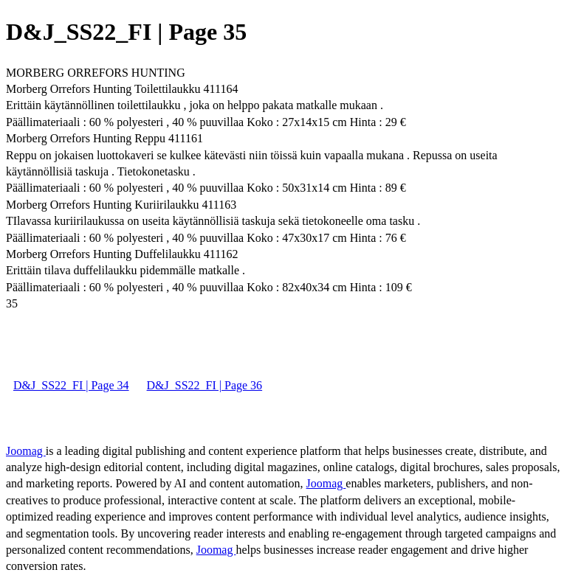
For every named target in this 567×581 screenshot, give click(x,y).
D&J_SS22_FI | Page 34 (71, 385)
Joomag (26, 451)
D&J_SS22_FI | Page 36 (205, 385)
